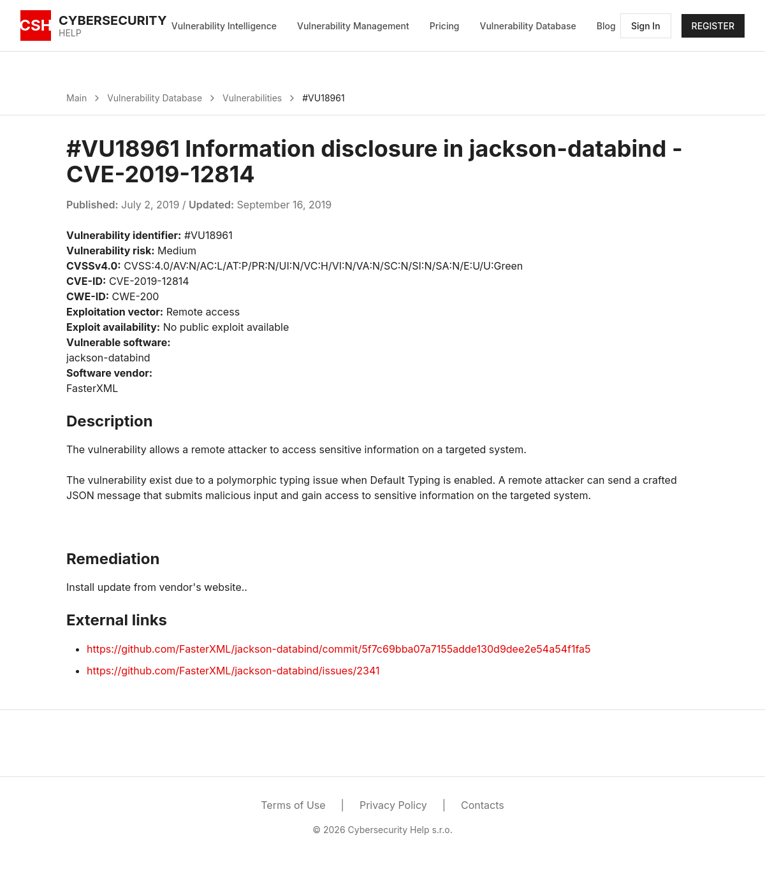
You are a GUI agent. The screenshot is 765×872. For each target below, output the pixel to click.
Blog (606, 25)
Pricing (445, 25)
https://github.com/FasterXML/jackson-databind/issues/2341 (233, 670)
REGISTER (713, 25)
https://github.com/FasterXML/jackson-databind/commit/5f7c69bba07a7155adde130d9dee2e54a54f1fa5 (339, 649)
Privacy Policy (393, 805)
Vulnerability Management (353, 25)
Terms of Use (293, 805)
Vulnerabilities (252, 97)
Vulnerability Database (528, 25)
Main (76, 97)
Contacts (482, 805)
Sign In (645, 25)
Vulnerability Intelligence (224, 25)
